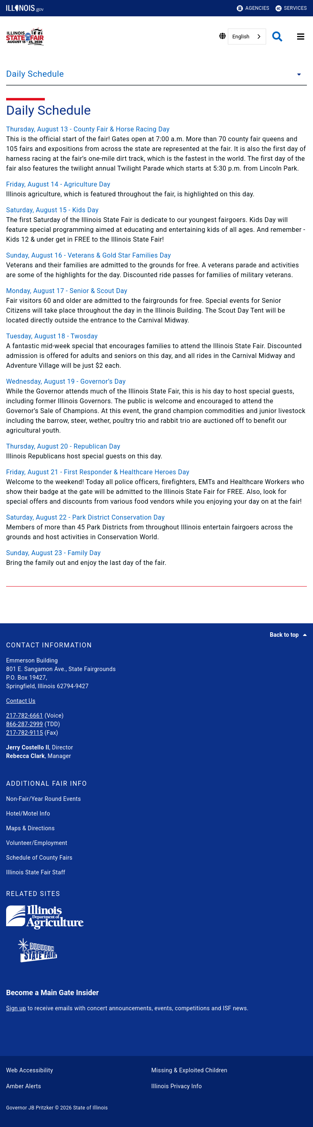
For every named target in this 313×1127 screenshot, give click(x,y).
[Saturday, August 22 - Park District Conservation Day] (156, 517)
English (240, 36)
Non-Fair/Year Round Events (43, 799)
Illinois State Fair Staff (35, 872)
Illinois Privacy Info (176, 1086)
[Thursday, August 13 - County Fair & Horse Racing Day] (156, 129)
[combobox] (247, 36)
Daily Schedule (35, 74)
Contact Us (20, 701)
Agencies (253, 8)
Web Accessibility (29, 1070)
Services (291, 8)
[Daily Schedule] (297, 74)
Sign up (16, 1008)
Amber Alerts (23, 1086)
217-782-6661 (24, 715)
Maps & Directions (30, 828)
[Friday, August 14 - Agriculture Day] (156, 184)
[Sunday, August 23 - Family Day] (156, 553)
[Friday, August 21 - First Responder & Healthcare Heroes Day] (156, 472)
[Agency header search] (277, 36)
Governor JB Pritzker (29, 1108)
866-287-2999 (24, 724)
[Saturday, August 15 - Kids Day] (156, 210)
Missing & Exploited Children (189, 1070)
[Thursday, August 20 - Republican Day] (156, 446)
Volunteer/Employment (36, 843)
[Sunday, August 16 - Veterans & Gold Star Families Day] (156, 255)
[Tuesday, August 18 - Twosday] (156, 336)
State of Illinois (90, 1108)
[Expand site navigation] (301, 36)
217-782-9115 (24, 732)
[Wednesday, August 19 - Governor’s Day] (156, 382)
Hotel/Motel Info (28, 813)
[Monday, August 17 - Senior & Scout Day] (156, 291)
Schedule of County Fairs (39, 857)
